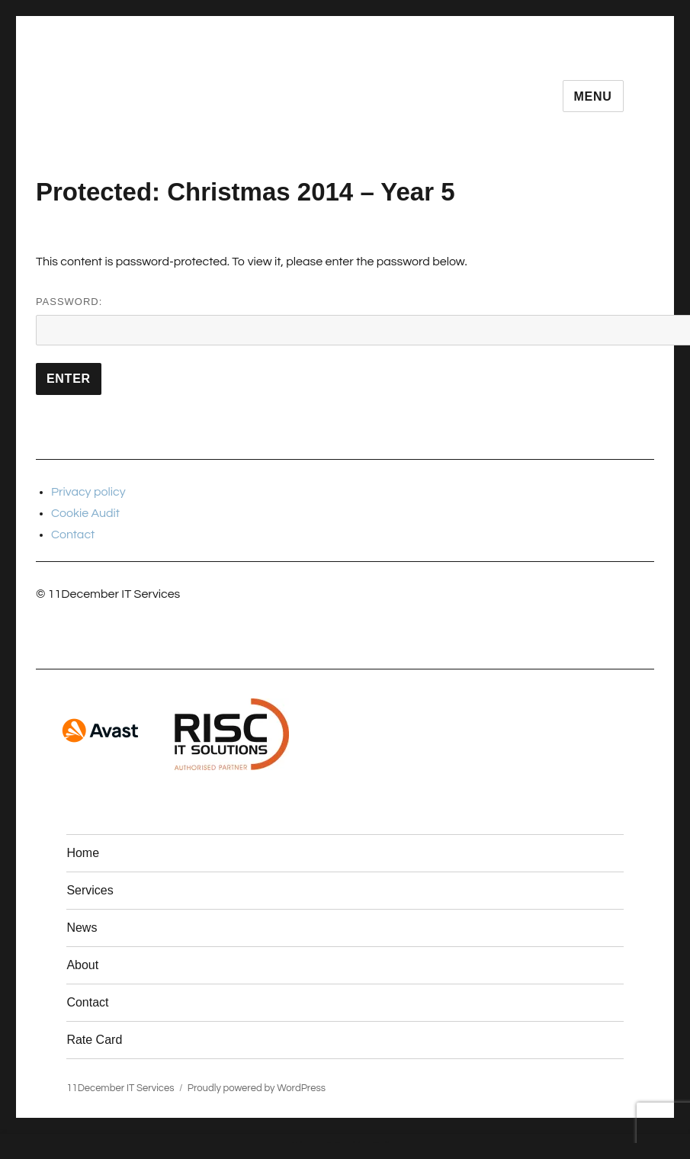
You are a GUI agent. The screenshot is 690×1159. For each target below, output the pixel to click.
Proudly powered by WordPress (257, 1088)
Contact (73, 534)
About (82, 964)
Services (89, 890)
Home (82, 852)
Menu (593, 96)
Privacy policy (88, 492)
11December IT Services (120, 1088)
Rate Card (94, 1039)
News (81, 927)
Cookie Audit (85, 513)
